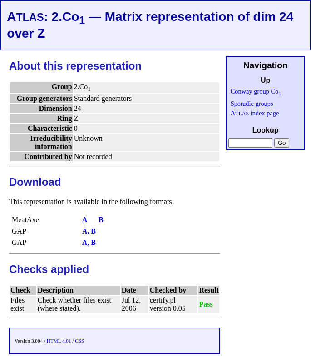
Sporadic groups (252, 103)
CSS (79, 340)
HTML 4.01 (59, 340)
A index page (255, 113)
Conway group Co (256, 91)
